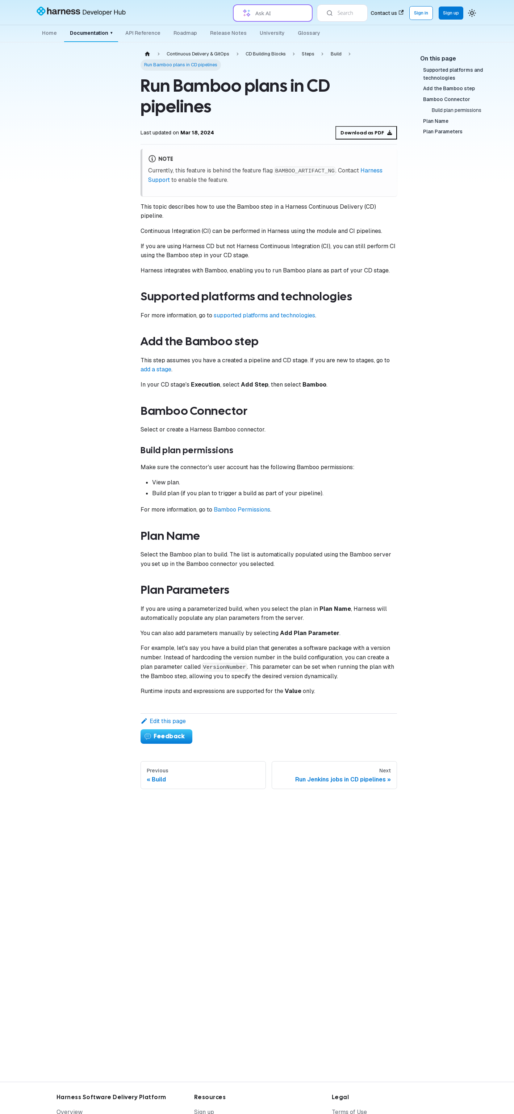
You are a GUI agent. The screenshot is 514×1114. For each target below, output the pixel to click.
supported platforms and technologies (264, 315)
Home (49, 33)
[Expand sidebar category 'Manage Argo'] (112, 793)
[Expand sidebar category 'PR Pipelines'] (112, 776)
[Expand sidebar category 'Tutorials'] (112, 902)
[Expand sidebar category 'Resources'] (112, 834)
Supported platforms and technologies (453, 74)
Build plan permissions (456, 110)
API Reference (142, 33)
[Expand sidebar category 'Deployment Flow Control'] (112, 452)
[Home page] (147, 53)
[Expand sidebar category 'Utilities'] (112, 398)
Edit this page (163, 721)
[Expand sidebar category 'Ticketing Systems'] (112, 433)
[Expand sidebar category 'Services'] (112, 231)
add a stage (156, 369)
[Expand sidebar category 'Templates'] (112, 563)
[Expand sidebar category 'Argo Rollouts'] (112, 741)
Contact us (387, 13)
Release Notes (228, 33)
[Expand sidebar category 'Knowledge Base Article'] (112, 941)
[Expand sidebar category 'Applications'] (112, 723)
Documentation (91, 33)
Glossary (309, 33)
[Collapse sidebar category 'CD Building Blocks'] (112, 214)
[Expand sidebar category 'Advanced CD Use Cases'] (112, 581)
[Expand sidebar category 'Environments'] (112, 249)
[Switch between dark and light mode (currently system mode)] (472, 13)
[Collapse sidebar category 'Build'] (112, 489)
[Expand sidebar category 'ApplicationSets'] (112, 758)
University (272, 33)
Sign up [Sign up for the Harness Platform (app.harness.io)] (451, 13)
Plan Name (435, 121)
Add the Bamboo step (449, 88)
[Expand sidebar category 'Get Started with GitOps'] (112, 689)
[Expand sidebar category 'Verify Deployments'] (112, 653)
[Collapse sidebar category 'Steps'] (112, 320)
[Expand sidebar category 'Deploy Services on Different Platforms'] (112, 176)
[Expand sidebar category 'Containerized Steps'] (112, 472)
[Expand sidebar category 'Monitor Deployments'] (112, 636)
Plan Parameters (443, 131)
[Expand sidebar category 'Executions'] (112, 302)
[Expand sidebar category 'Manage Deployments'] (112, 618)
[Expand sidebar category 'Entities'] (112, 706)
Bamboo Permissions (242, 509)
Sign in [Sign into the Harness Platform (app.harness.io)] (421, 13)
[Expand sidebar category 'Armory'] (112, 959)
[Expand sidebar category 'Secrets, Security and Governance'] (112, 813)
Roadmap (185, 33)
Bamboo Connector (446, 99)
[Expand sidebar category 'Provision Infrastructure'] (112, 197)
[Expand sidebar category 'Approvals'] (112, 416)
